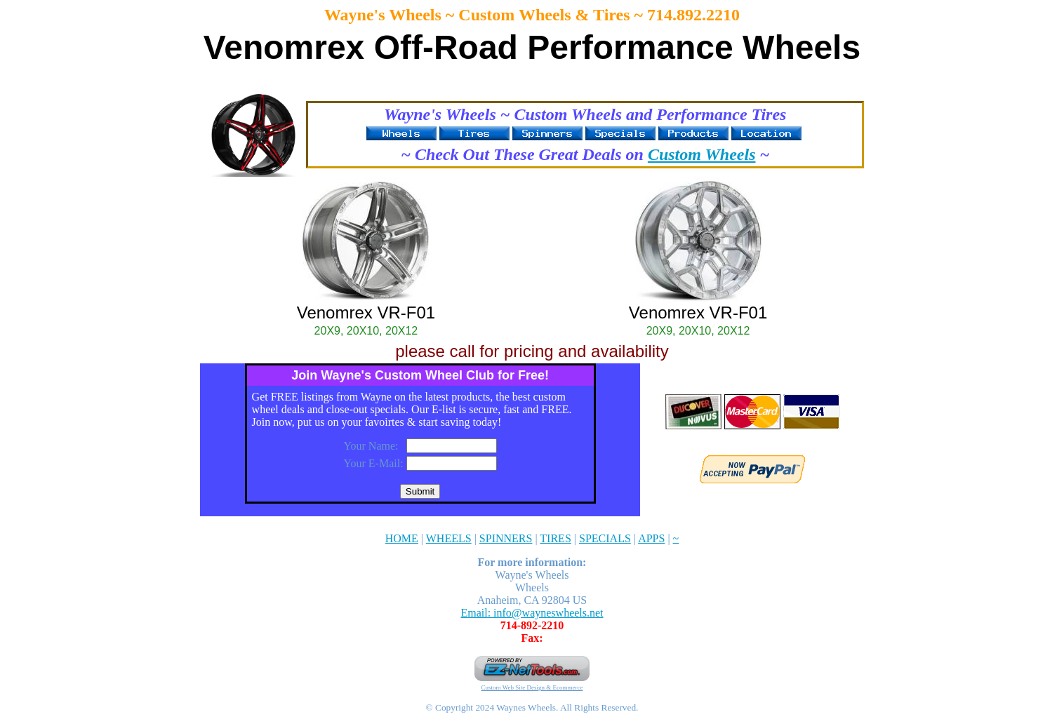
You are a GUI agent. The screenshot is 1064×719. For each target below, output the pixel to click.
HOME (401, 538)
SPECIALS (605, 538)
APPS (651, 538)
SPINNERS (506, 538)
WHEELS (449, 538)
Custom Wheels (702, 154)
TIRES (555, 538)
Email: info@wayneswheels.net (531, 613)
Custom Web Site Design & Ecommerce (532, 687)
